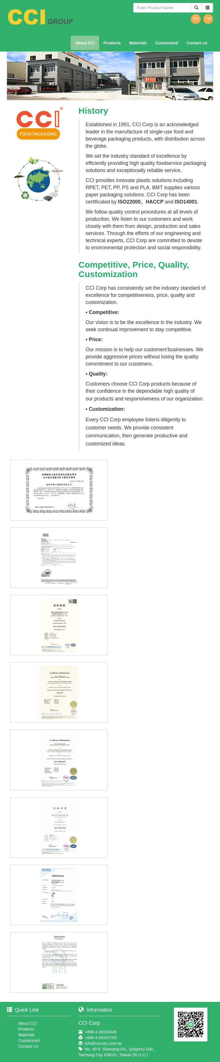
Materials (138, 43)
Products (112, 43)
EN (196, 18)
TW (208, 18)
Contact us (197, 43)
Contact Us (28, 1046)
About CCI (85, 43)
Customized (166, 43)
